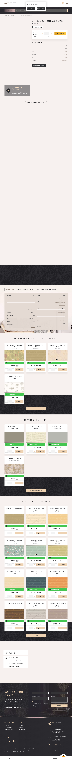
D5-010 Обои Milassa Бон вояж (14, 604)
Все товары (21, 734)
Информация (7, 731)
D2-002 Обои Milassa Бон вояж (57, 345)
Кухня (57, 310)
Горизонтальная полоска (60, 302)
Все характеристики (38, 65)
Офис (60, 310)
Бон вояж (66, 54)
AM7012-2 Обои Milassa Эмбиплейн (14, 427)
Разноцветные (22, 731)
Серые (66, 57)
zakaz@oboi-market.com (58, 745)
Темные (21, 727)
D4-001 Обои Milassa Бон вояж (14, 377)
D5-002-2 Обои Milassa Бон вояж (58, 572)
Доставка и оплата (8, 727)
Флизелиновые (62, 305)
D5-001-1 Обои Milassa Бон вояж (58, 604)
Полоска (63, 301)
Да (31, 8)
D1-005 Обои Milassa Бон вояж (14, 345)
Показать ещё (36, 635)
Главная (6, 16)
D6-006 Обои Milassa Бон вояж (14, 541)
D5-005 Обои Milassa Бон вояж (57, 541)
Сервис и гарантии (8, 729)
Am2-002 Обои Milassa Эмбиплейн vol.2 (14, 459)
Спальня (63, 312)
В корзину (60, 33)
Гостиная (59, 312)
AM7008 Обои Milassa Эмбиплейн (57, 427)
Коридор (63, 310)
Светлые (21, 725)
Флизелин (33, 327)
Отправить (59, 705)
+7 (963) (56, 732)
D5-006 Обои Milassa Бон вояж (36, 541)
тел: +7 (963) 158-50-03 (14, 659)
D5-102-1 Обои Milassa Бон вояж (36, 509)
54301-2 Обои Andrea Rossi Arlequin (36, 427)
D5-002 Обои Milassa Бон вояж (57, 509)
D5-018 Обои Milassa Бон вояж (36, 572)
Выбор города (40, 8)
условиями (45, 705)
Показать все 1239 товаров (36, 490)
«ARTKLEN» (55, 758)
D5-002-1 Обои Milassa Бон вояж (36, 345)
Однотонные (22, 729)
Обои (12, 16)
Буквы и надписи (58, 301)
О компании (7, 725)
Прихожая (54, 310)
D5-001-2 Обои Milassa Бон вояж (36, 604)
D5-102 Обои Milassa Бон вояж (14, 572)
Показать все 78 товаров (36, 408)
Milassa (66, 51)
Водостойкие (65, 60)
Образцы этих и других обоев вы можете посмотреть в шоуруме (20, 92)
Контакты (6, 734)
